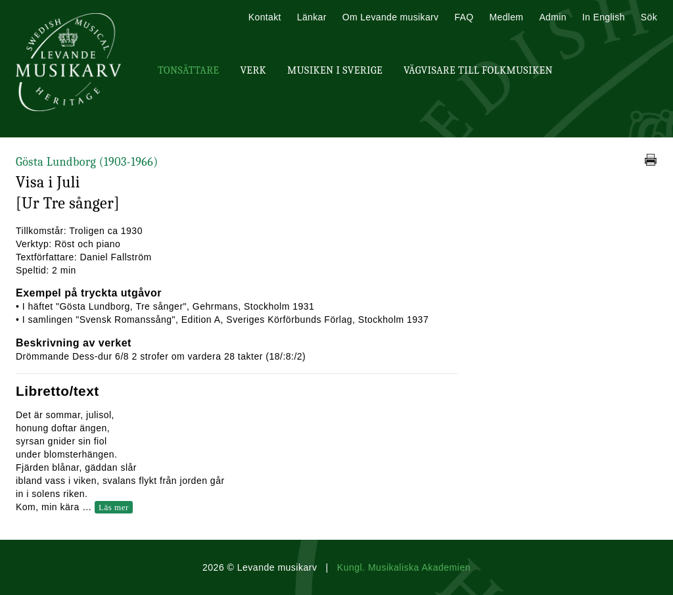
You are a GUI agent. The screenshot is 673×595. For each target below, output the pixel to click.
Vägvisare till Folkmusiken (478, 70)
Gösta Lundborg (87, 162)
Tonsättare (188, 70)
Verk (253, 70)
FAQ (463, 17)
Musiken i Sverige (335, 70)
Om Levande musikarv (390, 17)
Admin (552, 17)
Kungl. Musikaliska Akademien (404, 567)
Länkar (312, 17)
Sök (649, 17)
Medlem (506, 17)
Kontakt (264, 17)
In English (603, 17)
